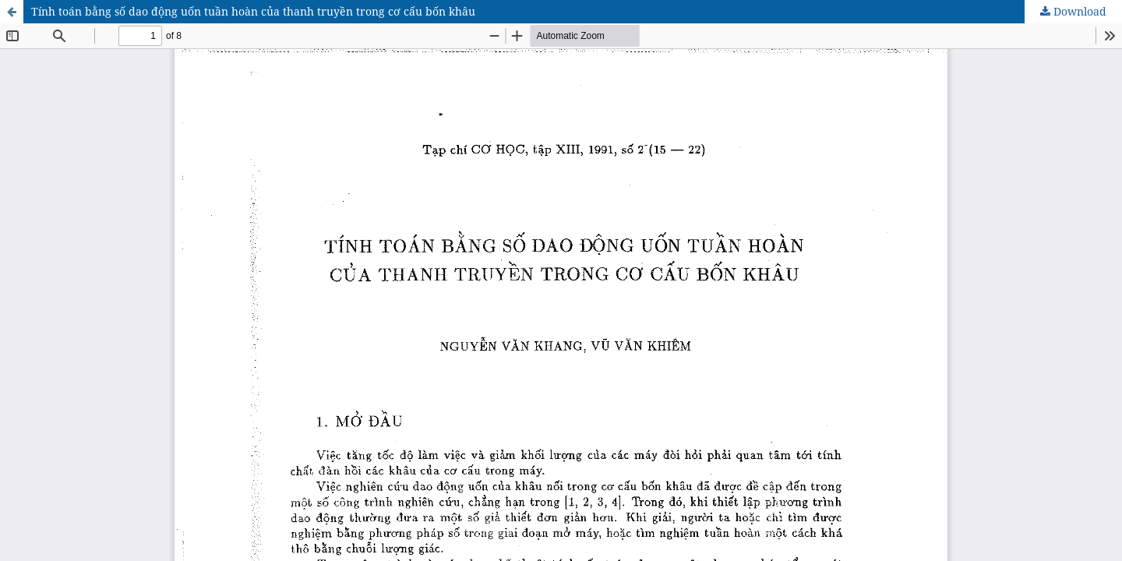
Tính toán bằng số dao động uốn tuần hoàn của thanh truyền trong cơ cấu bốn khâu (253, 11)
